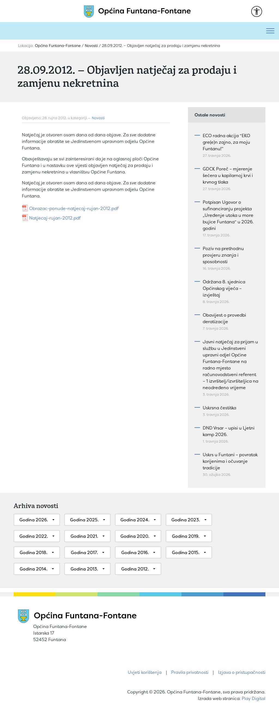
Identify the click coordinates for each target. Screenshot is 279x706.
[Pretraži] (131, 31)
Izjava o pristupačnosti (241, 672)
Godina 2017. (84, 552)
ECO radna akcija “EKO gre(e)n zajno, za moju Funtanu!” (226, 142)
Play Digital (253, 698)
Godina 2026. (33, 520)
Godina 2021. (84, 536)
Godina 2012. (135, 569)
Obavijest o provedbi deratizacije (224, 318)
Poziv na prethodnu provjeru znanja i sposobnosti (223, 255)
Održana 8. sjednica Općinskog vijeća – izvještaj (224, 288)
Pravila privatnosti (189, 672)
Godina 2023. (185, 520)
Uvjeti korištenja (145, 672)
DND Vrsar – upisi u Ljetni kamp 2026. (228, 431)
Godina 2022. (33, 536)
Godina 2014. (33, 569)
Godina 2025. (84, 520)
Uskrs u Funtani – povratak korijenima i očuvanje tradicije (230, 461)
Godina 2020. (134, 536)
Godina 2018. (33, 552)
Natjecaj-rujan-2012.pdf (55, 218)
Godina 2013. (84, 569)
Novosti (98, 118)
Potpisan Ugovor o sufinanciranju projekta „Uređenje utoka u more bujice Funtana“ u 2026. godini (228, 215)
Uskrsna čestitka (219, 408)
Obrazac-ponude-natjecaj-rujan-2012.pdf (74, 208)
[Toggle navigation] (270, 31)
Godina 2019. (185, 536)
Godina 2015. (185, 552)
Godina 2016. (135, 552)
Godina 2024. (134, 520)
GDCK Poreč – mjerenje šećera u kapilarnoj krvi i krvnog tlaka (228, 175)
